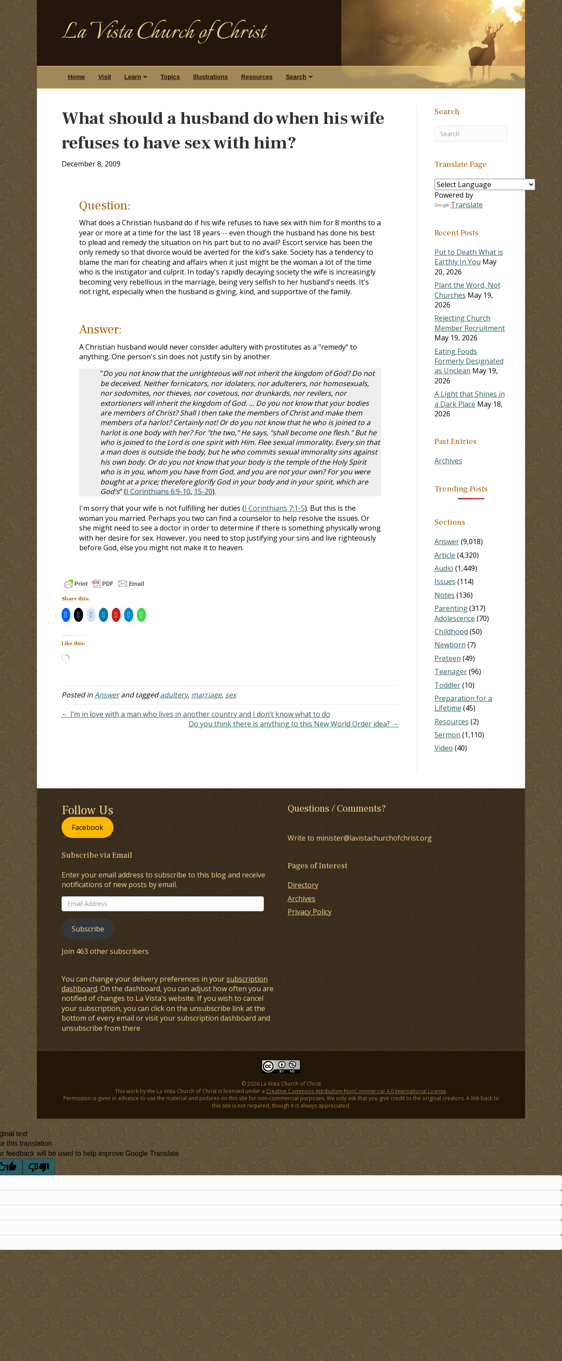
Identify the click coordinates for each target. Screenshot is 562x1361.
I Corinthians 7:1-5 (275, 508)
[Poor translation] (38, 1167)
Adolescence (454, 618)
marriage (206, 695)
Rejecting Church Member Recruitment (469, 322)
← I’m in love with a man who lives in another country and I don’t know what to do (196, 714)
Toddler (447, 685)
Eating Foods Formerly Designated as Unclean (469, 361)
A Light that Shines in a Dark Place (469, 398)
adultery (174, 695)
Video (443, 748)
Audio (443, 568)
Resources (257, 76)
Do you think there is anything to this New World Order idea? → (294, 724)
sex (230, 695)
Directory (303, 885)
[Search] (470, 133)
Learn (132, 76)
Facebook (87, 827)
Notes (444, 595)
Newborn (450, 645)
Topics (170, 76)
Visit (104, 76)
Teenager (450, 671)
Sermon (447, 735)
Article (444, 555)
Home (76, 76)
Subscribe (88, 929)
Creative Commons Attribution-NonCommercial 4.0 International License (356, 1091)
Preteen (447, 658)
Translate (458, 204)
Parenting (450, 608)
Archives (448, 461)
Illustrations (210, 76)
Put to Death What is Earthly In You (468, 257)
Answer (107, 695)
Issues (445, 581)
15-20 (203, 491)
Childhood (451, 631)
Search (296, 76)
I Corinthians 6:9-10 (158, 491)
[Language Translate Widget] (484, 184)
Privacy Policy (310, 912)
